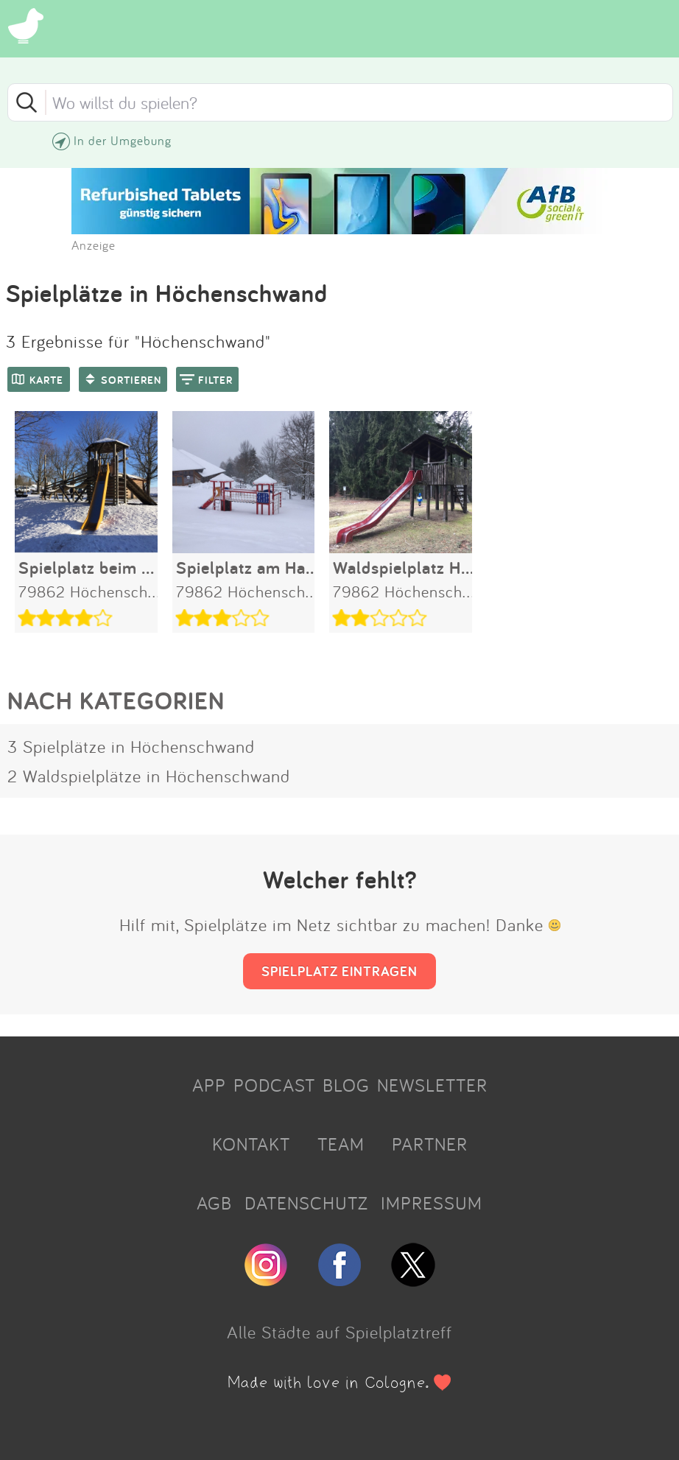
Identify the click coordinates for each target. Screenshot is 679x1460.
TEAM (341, 1144)
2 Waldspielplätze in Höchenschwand (148, 776)
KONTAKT (251, 1144)
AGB (214, 1203)
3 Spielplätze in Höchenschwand (131, 746)
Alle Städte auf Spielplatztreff (339, 1332)
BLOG (346, 1085)
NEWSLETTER (432, 1085)
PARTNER (430, 1144)
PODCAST (274, 1085)
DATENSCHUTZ (306, 1203)
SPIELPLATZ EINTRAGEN (339, 970)
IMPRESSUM (431, 1203)
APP (209, 1085)
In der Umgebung (123, 140)
